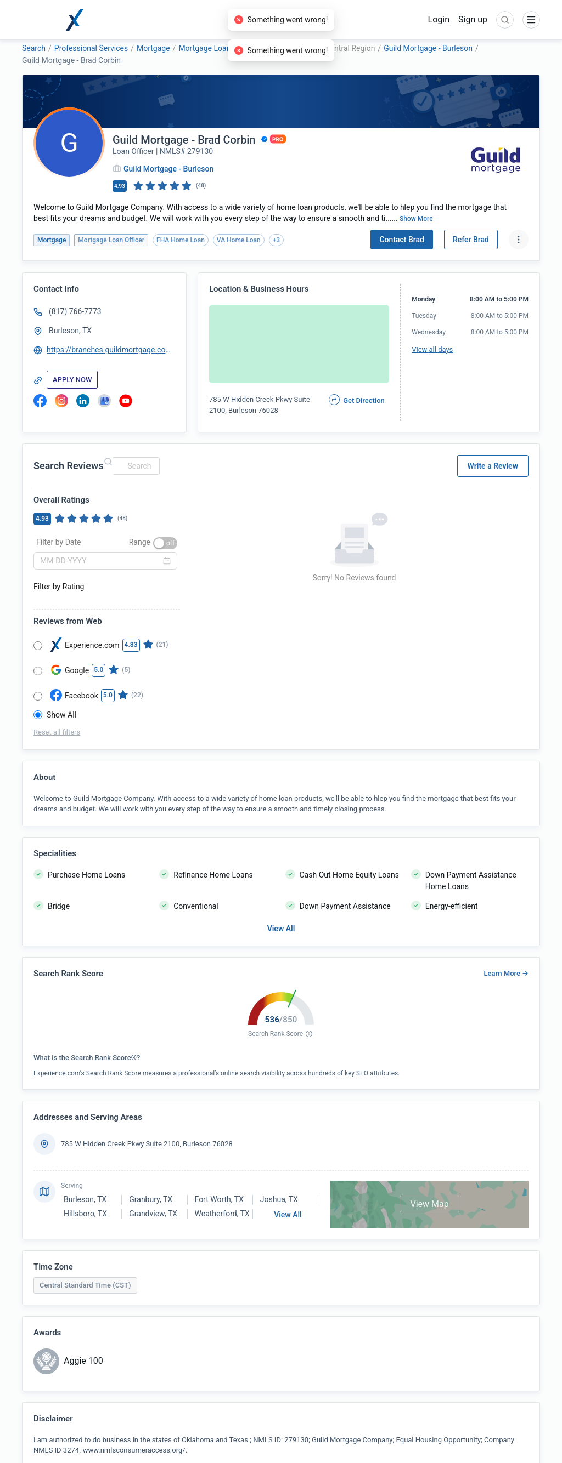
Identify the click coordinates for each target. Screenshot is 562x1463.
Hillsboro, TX (85, 1213)
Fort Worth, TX (219, 1199)
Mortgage (153, 48)
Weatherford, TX (222, 1213)
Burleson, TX (70, 330)
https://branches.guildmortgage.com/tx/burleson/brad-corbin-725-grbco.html (111, 349)
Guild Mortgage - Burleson (428, 48)
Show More (416, 219)
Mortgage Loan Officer (216, 48)
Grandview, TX (153, 1213)
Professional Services (91, 48)
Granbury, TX (150, 1199)
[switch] (165, 543)
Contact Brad (401, 239)
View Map (429, 1204)
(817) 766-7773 (75, 311)
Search (34, 48)
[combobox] (134, 466)
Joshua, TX (279, 1199)
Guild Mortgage (290, 48)
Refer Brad (471, 239)
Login (438, 19)
